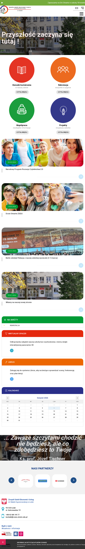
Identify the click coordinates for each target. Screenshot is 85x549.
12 (42, 411)
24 (19, 417)
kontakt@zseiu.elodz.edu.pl (76, 8)
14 (66, 411)
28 (66, 417)
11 (31, 411)
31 (19, 420)
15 (77, 411)
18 (31, 414)
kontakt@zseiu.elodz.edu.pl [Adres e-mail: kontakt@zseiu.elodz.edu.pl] (16, 517)
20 (54, 414)
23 (7, 417)
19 (42, 414)
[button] (2, 3)
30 (7, 420)
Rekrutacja (15, 325)
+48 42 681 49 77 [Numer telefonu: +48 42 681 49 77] (12, 515)
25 (31, 417)
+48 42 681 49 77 (82, 8)
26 (42, 417)
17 (19, 414)
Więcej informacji (12, 350)
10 (19, 411)
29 (77, 417)
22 (77, 414)
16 (7, 414)
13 (54, 411)
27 (54, 417)
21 (66, 414)
